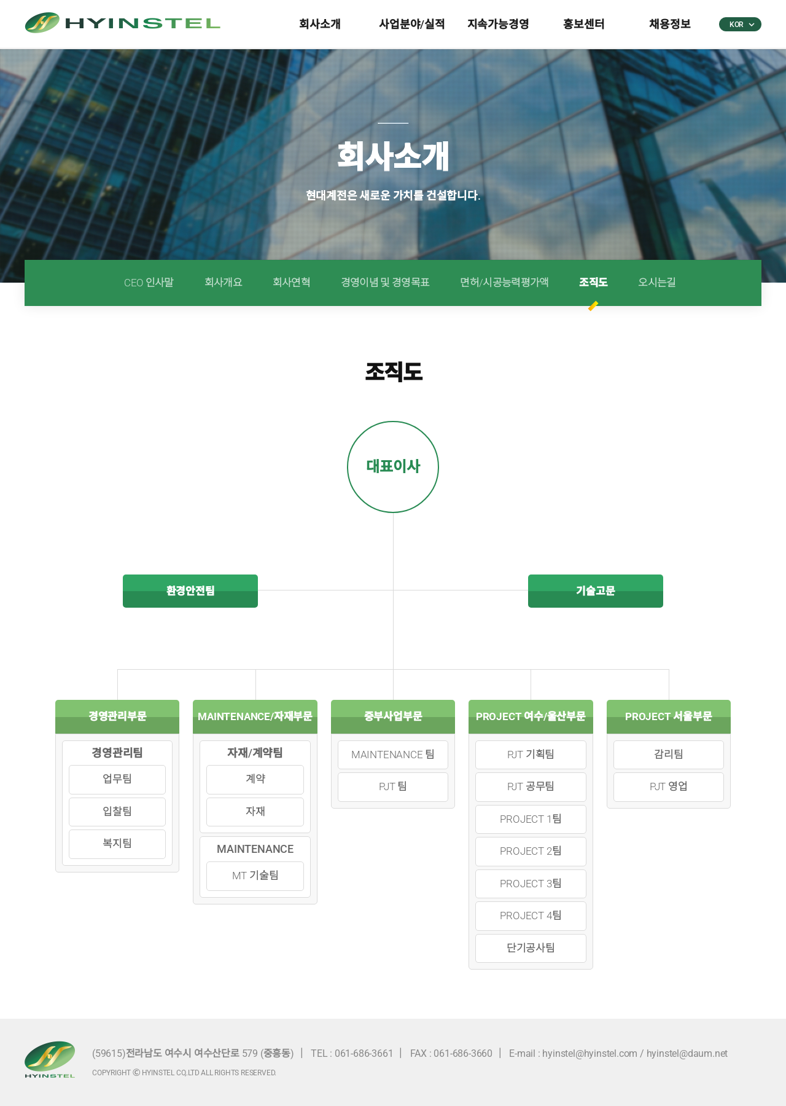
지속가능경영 (498, 24)
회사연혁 (291, 282)
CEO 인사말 (148, 282)
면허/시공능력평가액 (504, 282)
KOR (741, 24)
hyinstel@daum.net (687, 1053)
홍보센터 (583, 24)
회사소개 (319, 24)
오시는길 (656, 282)
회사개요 (223, 282)
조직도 (593, 282)
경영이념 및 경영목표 (385, 282)
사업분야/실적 (412, 24)
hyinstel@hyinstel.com (589, 1053)
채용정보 (669, 24)
